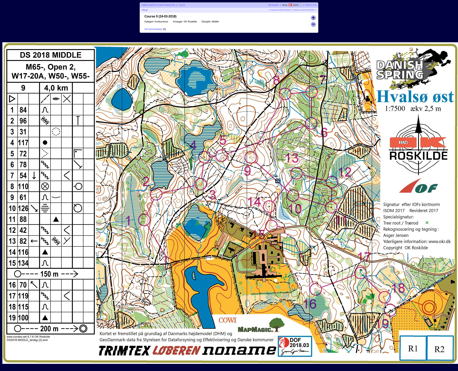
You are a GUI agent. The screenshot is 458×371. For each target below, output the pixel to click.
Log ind (182, 5)
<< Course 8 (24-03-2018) (279, 10)
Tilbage (145, 10)
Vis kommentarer (153, 29)
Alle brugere (273, 5)
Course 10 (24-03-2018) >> (304, 10)
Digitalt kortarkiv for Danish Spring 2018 (158, 5)
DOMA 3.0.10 (311, 5)
